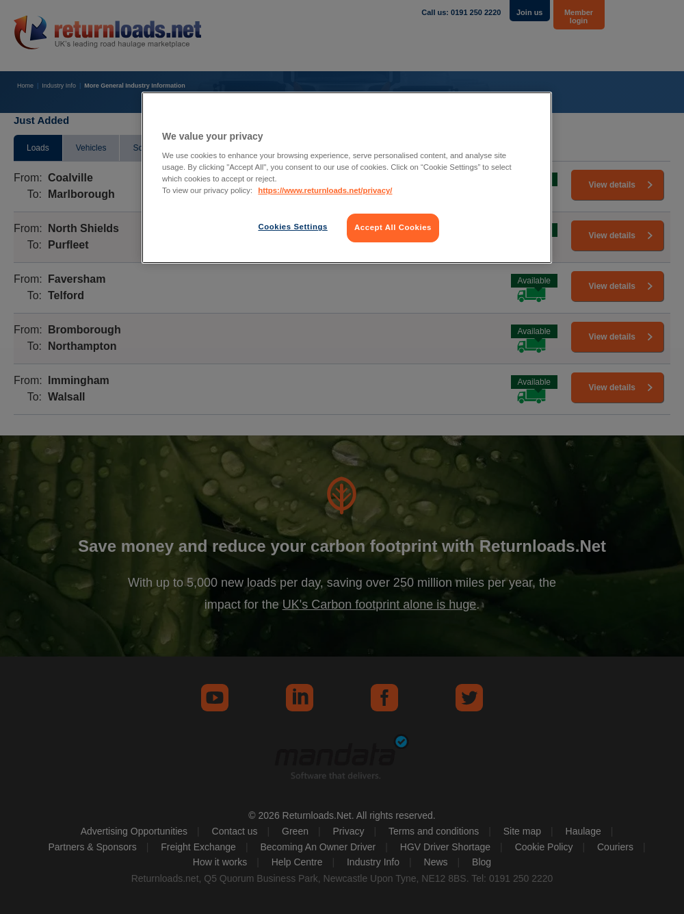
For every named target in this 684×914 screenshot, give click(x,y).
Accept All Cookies (393, 227)
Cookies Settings (292, 227)
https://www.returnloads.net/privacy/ (325, 190)
